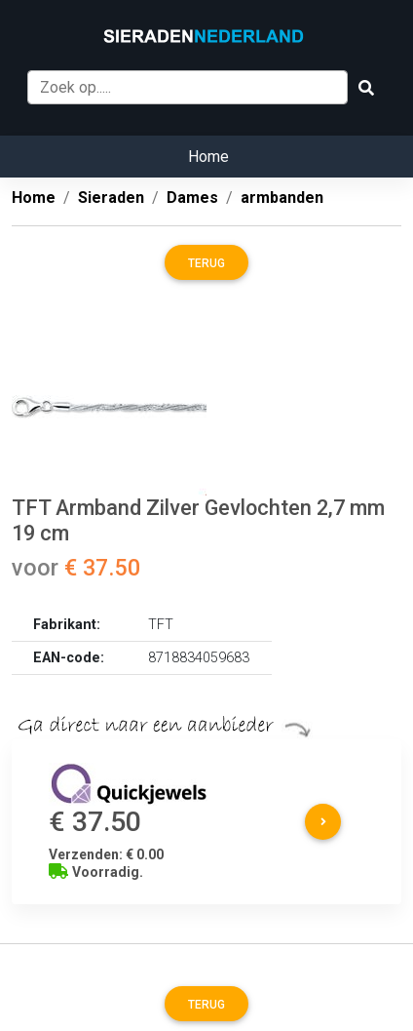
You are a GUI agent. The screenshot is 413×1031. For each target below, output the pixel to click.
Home (208, 156)
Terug (206, 263)
